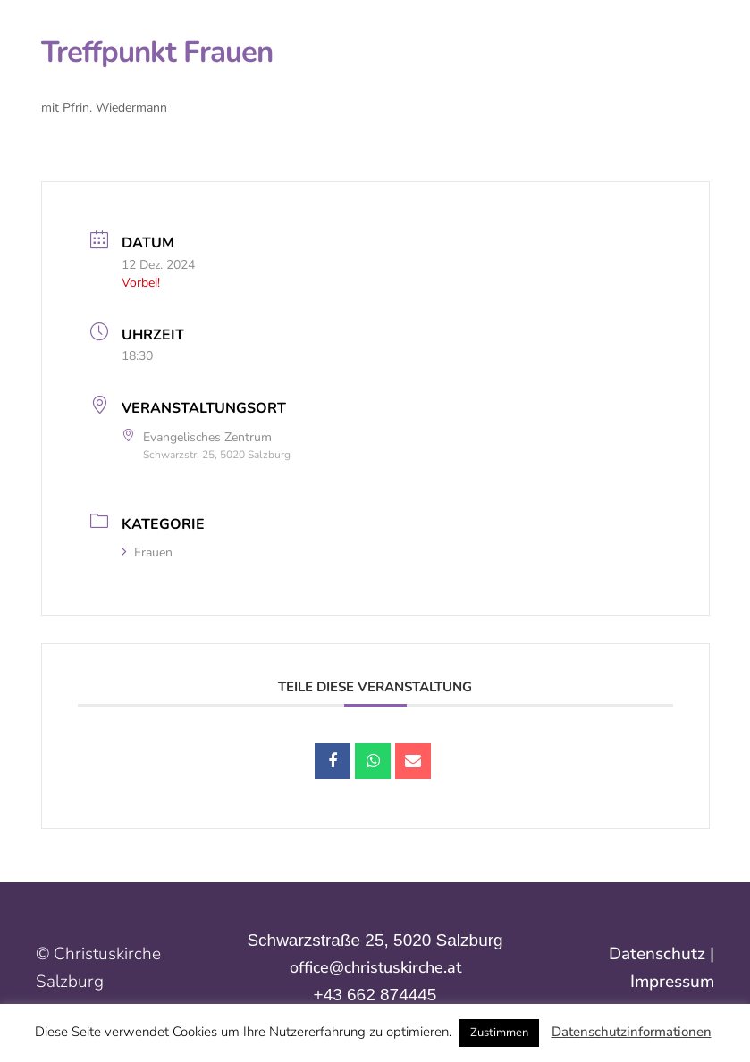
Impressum (672, 981)
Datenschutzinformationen (632, 1032)
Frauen (147, 552)
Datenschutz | (661, 954)
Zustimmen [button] (499, 1032)
